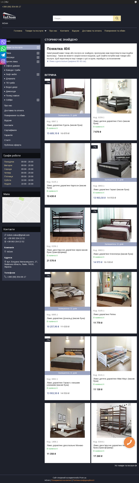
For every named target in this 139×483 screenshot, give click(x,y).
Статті (7, 140)
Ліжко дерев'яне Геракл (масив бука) (111, 189)
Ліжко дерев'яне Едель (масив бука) (64, 125)
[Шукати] (117, 18)
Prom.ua (83, 478)
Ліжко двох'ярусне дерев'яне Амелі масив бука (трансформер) (114, 446)
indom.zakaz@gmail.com (18, 235)
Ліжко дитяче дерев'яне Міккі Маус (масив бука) (114, 380)
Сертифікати (10, 130)
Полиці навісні (12, 95)
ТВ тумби (10, 83)
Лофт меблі (11, 74)
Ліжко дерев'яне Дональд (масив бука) (66, 318)
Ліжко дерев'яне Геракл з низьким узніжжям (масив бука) (63, 384)
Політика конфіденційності (83, 480)
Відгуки (75, 31)
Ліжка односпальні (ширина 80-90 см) (67, 61)
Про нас (53, 31)
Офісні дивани (13, 66)
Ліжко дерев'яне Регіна (104, 314)
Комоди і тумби (13, 70)
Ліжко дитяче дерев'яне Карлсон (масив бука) (66, 186)
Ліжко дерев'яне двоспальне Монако (65, 445)
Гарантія (8, 135)
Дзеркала (10, 78)
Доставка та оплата (92, 31)
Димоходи (11, 91)
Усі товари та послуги (125, 465)
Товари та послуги (34, 31)
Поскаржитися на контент (61, 480)
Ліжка (8, 53)
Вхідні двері (11, 87)
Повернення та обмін (115, 31)
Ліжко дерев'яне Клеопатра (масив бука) (113, 254)
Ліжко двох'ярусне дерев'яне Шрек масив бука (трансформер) (67, 251)
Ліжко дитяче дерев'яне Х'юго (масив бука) (111, 122)
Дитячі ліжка (12, 61)
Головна (18, 31)
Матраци (10, 57)
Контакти (64, 31)
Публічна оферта (12, 145)
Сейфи (9, 100)
